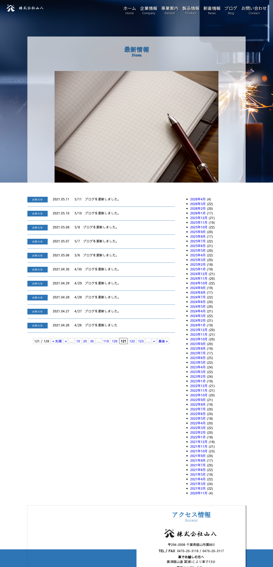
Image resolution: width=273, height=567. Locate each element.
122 (132, 341)
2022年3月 (198, 427)
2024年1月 (198, 325)
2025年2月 (198, 264)
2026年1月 (198, 213)
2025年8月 (198, 236)
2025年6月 (198, 245)
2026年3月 (198, 203)
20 (85, 341)
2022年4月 (198, 423)
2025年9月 (198, 231)
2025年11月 (199, 222)
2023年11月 (199, 334)
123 (141, 341)
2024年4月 (198, 311)
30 (92, 341)
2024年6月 (198, 301)
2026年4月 (198, 199)
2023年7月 (198, 353)
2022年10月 (199, 395)
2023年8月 (198, 348)
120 (114, 341)
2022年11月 (199, 390)
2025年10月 (199, 227)
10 (78, 341)
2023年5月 (198, 362)
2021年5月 (198, 474)
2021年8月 (198, 460)
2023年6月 (198, 357)
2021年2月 (198, 488)
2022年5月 (198, 418)
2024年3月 (198, 315)
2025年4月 (198, 255)
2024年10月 (199, 283)
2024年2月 (198, 320)
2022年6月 (198, 413)
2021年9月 (198, 455)
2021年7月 (198, 465)
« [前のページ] (66, 341)
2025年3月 (198, 259)
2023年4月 (198, 367)
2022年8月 (198, 404)
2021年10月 (199, 451)
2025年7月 (198, 241)
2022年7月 (198, 409)
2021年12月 (199, 441)
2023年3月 (198, 371)
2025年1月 (198, 269)
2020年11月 (199, 493)
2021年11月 (199, 446)
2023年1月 (198, 381)
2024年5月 (198, 306)
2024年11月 (199, 278)
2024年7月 (198, 297)
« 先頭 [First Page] (57, 341)
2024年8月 (198, 292)
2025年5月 (198, 250)
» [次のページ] (154, 341)
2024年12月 (199, 273)
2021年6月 (198, 469)
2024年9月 (198, 287)
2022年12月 (199, 385)
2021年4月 (198, 479)
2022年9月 (198, 399)
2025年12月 (199, 217)
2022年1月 (198, 437)
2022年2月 (198, 432)
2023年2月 (198, 376)
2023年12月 (199, 329)
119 (106, 341)
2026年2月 (198, 208)
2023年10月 (199, 339)
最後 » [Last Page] (163, 341)
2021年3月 (198, 483)
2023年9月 (198, 343)
